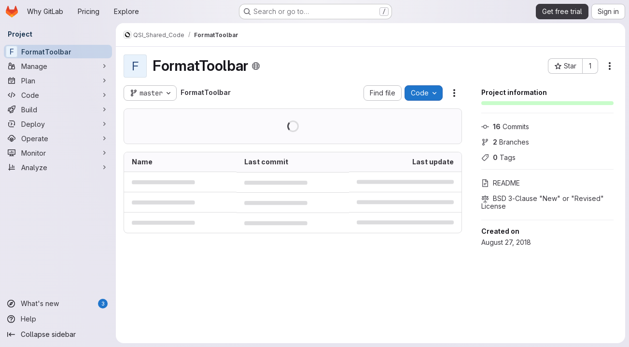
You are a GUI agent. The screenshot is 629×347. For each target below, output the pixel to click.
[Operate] (58, 138)
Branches (505, 142)
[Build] (58, 109)
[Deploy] (58, 124)
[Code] (58, 95)
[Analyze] (58, 167)
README (500, 183)
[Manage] (58, 66)
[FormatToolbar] (58, 51)
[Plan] (58, 80)
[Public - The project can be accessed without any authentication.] (256, 66)
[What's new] (58, 303)
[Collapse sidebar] (58, 334)
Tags (498, 157)
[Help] (58, 319)
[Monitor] (58, 153)
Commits (505, 126)
